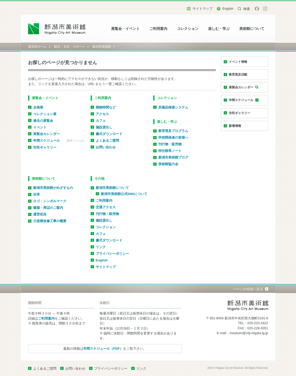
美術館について (251, 29)
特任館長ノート (170, 151)
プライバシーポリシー (112, 254)
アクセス (102, 114)
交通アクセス (106, 207)
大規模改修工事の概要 (49, 221)
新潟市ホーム (37, 46)
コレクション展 (44, 114)
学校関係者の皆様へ (173, 137)
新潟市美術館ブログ (173, 157)
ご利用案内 (158, 29)
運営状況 (39, 214)
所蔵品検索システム (173, 107)
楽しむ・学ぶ (219, 29)
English (227, 8)
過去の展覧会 (43, 121)
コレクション (187, 29)
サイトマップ (202, 8)
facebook (257, 9)
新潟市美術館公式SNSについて (124, 194)
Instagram (265, 9)
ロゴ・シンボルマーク (49, 201)
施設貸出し (104, 127)
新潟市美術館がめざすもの (53, 188)
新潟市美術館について (112, 188)
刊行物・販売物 (170, 144)
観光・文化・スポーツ (69, 46)
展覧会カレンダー (46, 134)
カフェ (101, 121)
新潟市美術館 (101, 46)
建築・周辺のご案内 (48, 208)
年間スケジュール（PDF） (103, 348)
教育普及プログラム (173, 131)
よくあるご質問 (107, 140)
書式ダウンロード (109, 134)
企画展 (38, 107)
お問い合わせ (106, 147)
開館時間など (106, 107)
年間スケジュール (46, 140)
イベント (39, 127)
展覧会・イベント (125, 29)
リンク (101, 247)
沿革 (36, 194)
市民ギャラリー (44, 147)
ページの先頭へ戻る (248, 289)
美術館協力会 (168, 164)
